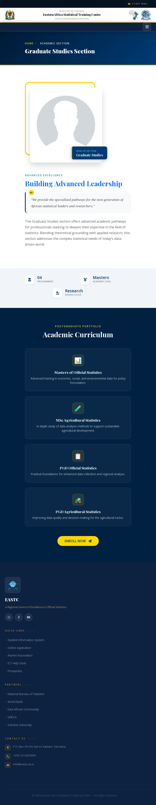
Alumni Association (20, 655)
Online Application (19, 648)
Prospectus (15, 671)
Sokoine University (20, 725)
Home (29, 43)
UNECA (12, 717)
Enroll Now (78, 541)
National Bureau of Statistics (26, 694)
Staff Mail (138, 3)
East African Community (23, 709)
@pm (121, 795)
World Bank (15, 702)
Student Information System (26, 640)
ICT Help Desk (17, 663)
